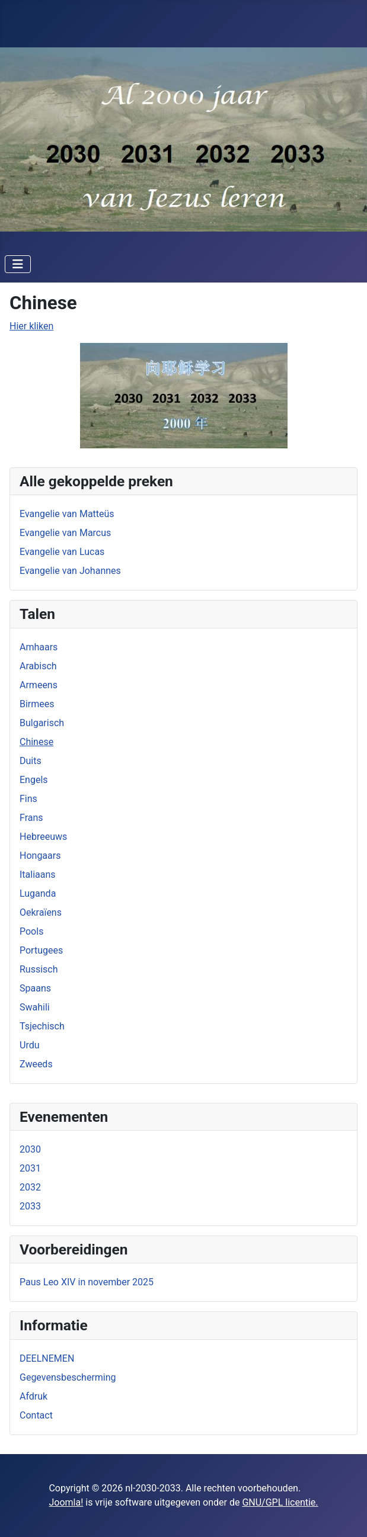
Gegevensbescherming (68, 1377)
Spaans (35, 988)
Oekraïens (41, 912)
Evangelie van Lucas (62, 551)
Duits (31, 760)
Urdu (30, 1045)
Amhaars (39, 647)
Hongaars (40, 855)
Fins (28, 798)
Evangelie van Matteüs (67, 513)
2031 (30, 1168)
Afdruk (33, 1396)
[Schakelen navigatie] (18, 264)
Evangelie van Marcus (65, 532)
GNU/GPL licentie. (280, 1502)
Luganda (38, 893)
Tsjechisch (42, 1026)
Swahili (35, 1007)
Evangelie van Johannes (70, 570)
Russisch (39, 969)
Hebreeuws (43, 836)
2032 (30, 1187)
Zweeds (36, 1064)
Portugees (41, 950)
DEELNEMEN (47, 1358)
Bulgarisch (42, 723)
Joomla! (66, 1502)
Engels (34, 779)
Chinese (36, 741)
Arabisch (38, 666)
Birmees (37, 704)
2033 (30, 1206)
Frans (31, 817)
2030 (30, 1149)
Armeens (39, 685)
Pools (31, 931)
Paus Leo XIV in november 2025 (87, 1282)
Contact (36, 1415)
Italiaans (38, 874)
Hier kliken (31, 326)
